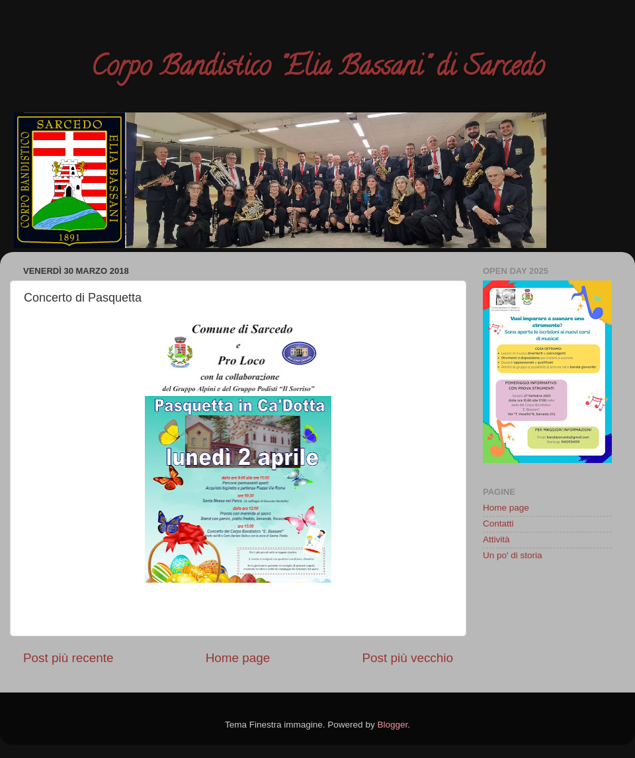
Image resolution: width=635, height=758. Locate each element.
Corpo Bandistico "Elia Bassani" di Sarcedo (317, 69)
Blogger (392, 725)
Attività (496, 539)
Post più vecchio (407, 658)
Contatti (498, 523)
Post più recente (68, 658)
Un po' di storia (512, 555)
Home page (238, 658)
